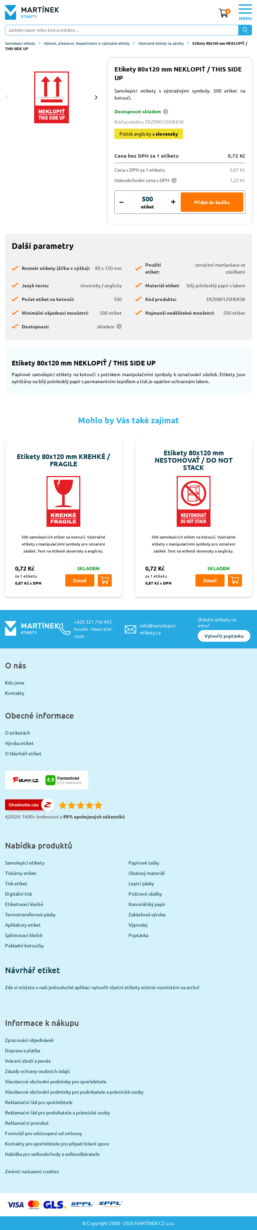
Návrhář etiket (32, 970)
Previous (6, 97)
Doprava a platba (22, 1050)
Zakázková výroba (146, 914)
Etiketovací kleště (24, 904)
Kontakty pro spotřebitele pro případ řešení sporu (57, 1143)
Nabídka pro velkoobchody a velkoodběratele (52, 1154)
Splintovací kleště (23, 935)
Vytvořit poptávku (224, 636)
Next (96, 97)
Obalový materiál (146, 873)
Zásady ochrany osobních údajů (37, 1071)
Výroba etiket (19, 743)
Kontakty (14, 693)
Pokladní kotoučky (24, 945)
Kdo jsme (14, 682)
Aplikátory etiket (23, 925)
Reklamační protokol (27, 1123)
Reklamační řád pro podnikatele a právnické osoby (57, 1112)
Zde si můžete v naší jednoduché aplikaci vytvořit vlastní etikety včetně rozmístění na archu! (102, 987)
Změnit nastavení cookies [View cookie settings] (32, 1171)
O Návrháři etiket (23, 753)
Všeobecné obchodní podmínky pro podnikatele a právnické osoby (74, 1092)
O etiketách (17, 733)
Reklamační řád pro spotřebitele (39, 1102)
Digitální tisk (18, 894)
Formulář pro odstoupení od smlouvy (43, 1133)
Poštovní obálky (145, 894)
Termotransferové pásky (30, 914)
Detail (79, 580)
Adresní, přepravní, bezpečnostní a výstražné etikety (89, 43)
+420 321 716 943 (94, 629)
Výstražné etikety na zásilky (163, 43)
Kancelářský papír (146, 904)
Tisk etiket (16, 883)
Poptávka (138, 935)
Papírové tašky (143, 863)
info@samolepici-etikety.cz (158, 628)
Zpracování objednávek (29, 1040)
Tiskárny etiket (20, 873)
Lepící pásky (141, 883)
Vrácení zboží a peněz (28, 1061)
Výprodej (138, 925)
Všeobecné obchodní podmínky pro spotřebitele (55, 1081)
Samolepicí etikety (22, 43)
